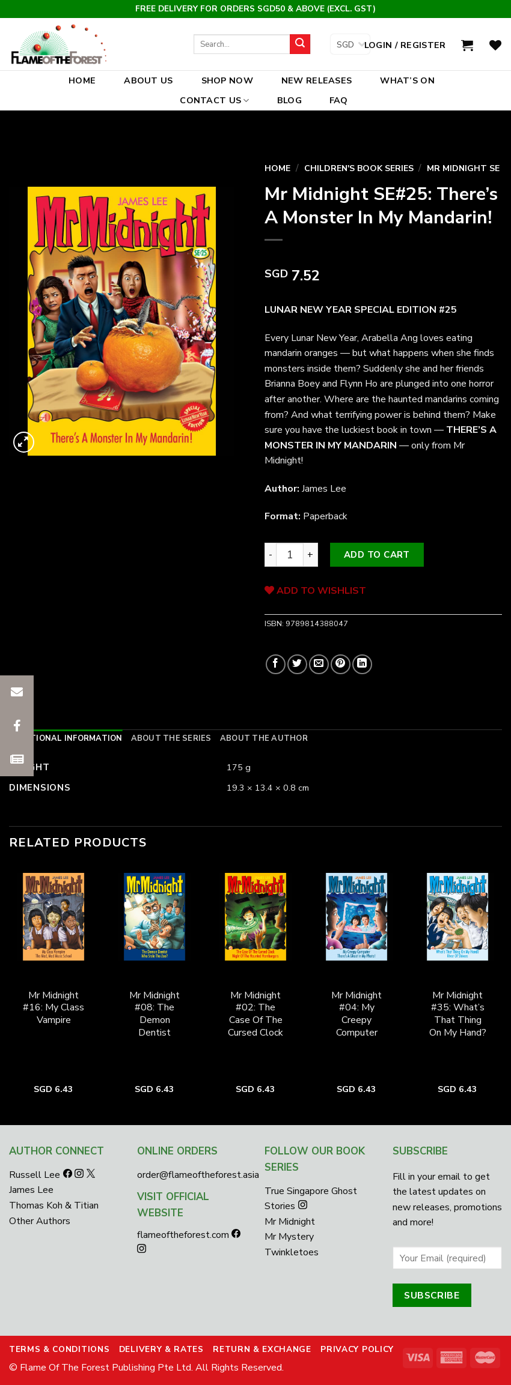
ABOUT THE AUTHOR (264, 738)
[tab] (66, 738)
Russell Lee (36, 1174)
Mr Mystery (289, 1236)
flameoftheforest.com (184, 1235)
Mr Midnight (290, 1221)
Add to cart (377, 555)
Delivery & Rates (161, 1349)
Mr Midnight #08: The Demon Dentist (154, 1014)
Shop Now (227, 80)
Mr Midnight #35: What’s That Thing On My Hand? (457, 1014)
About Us (148, 80)
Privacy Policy (357, 1349)
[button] (17, 759)
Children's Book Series (359, 168)
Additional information (66, 738)
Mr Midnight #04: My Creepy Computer (356, 1014)
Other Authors (39, 1221)
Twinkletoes (292, 1252)
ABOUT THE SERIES (171, 738)
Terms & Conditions (59, 1349)
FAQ (338, 100)
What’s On (407, 80)
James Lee (31, 1189)
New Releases (316, 80)
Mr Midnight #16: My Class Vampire (53, 1008)
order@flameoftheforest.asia (198, 1174)
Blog (289, 100)
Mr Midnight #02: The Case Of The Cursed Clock (255, 1014)
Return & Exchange (262, 1349)
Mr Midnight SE (463, 168)
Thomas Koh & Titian (54, 1205)
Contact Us (214, 100)
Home (82, 80)
